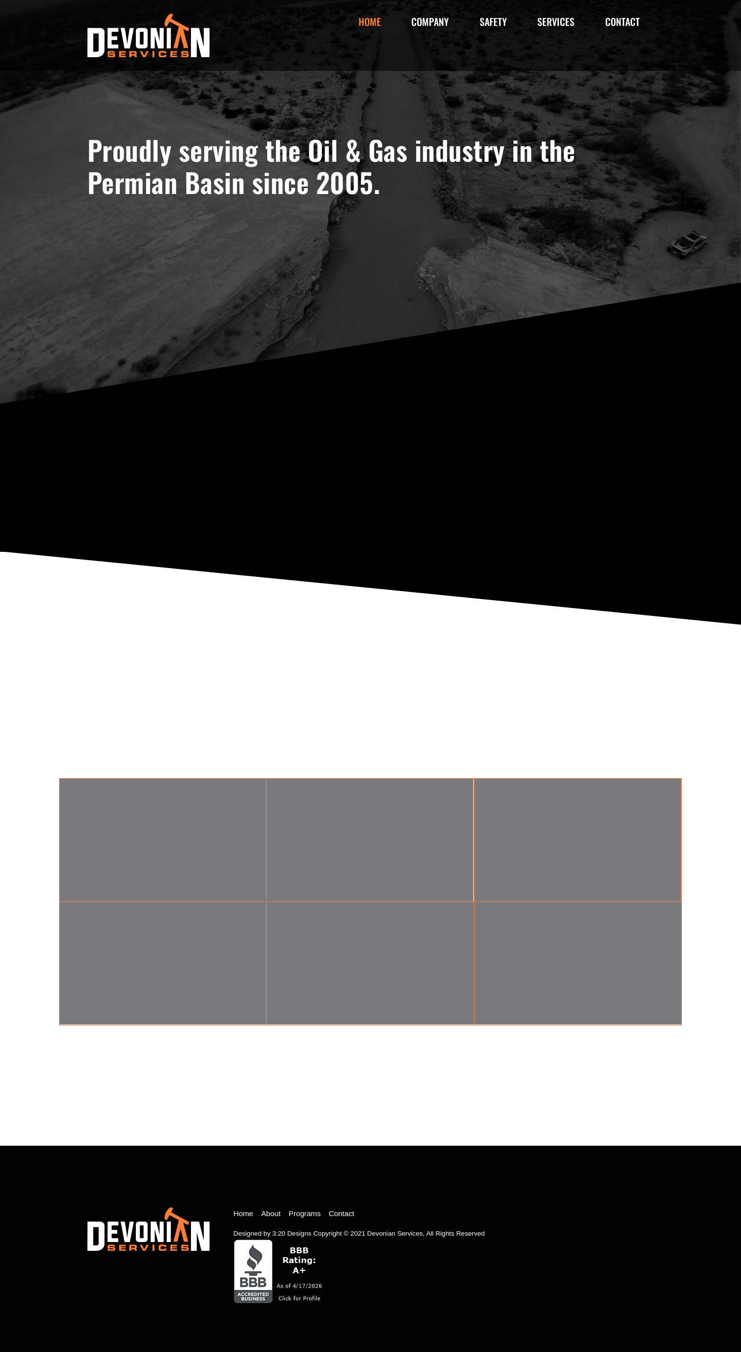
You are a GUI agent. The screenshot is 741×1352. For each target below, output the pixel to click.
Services (555, 21)
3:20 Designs (292, 1233)
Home (370, 21)
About (271, 1213)
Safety (493, 21)
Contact (622, 21)
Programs (305, 1213)
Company (430, 21)
